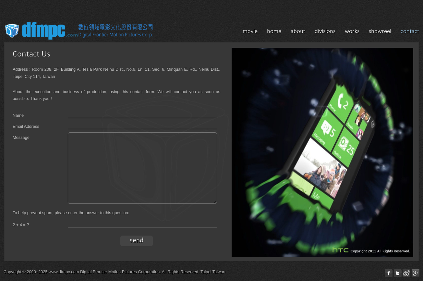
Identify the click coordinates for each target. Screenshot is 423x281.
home (274, 32)
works (352, 32)
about (298, 32)
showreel (380, 32)
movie (250, 32)
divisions (325, 32)
